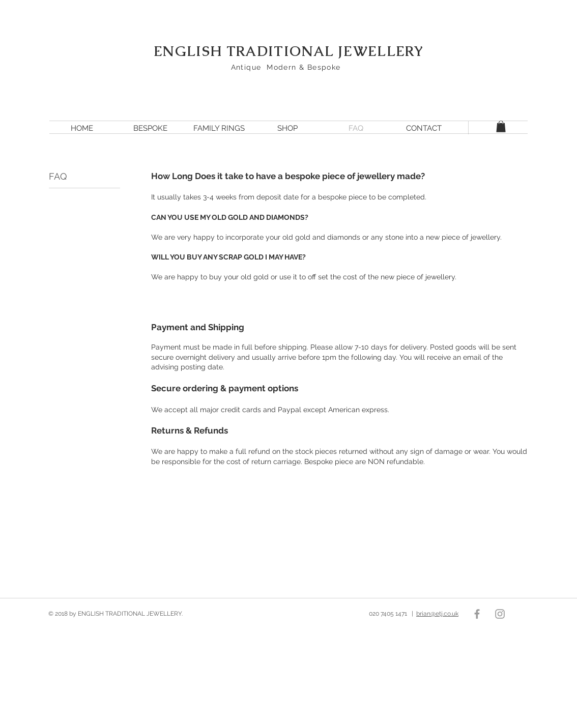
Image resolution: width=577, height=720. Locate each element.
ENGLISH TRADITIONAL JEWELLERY (288, 51)
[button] (501, 126)
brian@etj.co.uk (437, 613)
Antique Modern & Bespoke (289, 67)
